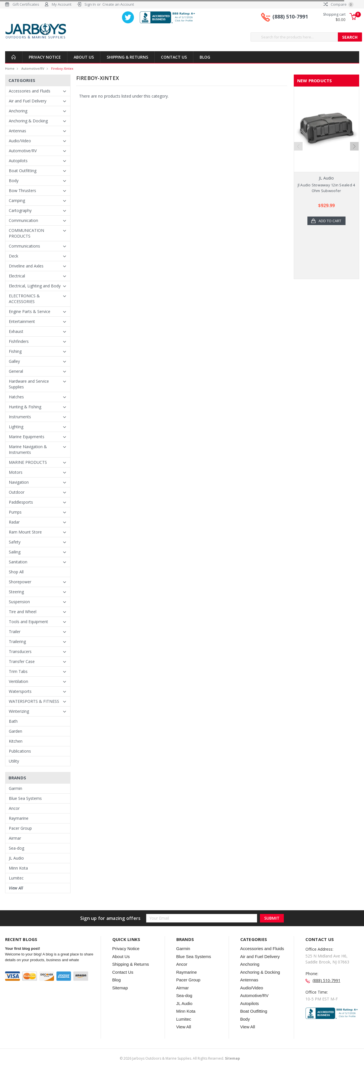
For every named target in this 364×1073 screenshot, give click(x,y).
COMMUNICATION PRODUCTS (26, 233)
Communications (24, 246)
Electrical (17, 276)
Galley (14, 361)
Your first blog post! (22, 948)
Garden (15, 731)
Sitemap (120, 987)
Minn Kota (18, 868)
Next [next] (354, 146)
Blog (205, 57)
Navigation (19, 482)
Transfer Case (22, 661)
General (16, 371)
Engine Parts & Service (29, 311)
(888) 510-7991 (290, 16)
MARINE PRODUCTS (28, 462)
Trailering (17, 641)
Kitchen (15, 741)
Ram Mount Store (25, 532)
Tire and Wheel (22, 611)
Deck (13, 256)
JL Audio (16, 858)
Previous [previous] (298, 146)
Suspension (19, 601)
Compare (338, 4)
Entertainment (22, 321)
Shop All (16, 571)
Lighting (16, 426)
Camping (17, 200)
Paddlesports (21, 502)
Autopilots (18, 160)
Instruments (20, 416)
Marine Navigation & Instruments (28, 449)
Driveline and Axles (26, 266)
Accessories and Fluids (29, 91)
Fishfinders (19, 341)
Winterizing (19, 711)
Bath (13, 721)
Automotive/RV (32, 68)
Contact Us (174, 57)
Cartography (20, 210)
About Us (84, 57)
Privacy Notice (45, 57)
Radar (14, 522)
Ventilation (18, 681)
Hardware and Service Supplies (29, 384)
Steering (16, 591)
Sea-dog (16, 848)
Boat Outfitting (22, 170)
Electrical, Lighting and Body (35, 286)
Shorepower (20, 581)
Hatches (16, 396)
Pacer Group (20, 828)
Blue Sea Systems (25, 798)
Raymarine (18, 818)
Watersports (20, 691)
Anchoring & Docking (28, 120)
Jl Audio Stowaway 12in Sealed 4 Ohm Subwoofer (326, 187)
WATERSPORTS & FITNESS (34, 701)
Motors (15, 472)
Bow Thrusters (22, 190)
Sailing (14, 552)
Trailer (14, 631)
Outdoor (16, 492)
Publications (20, 751)
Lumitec (16, 878)
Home (10, 68)
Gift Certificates (26, 4)
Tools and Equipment (28, 621)
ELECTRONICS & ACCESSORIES (24, 298)
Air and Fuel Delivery (27, 101)
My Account (61, 4)
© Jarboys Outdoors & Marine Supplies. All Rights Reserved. (180, 1058)
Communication (23, 220)
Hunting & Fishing (25, 406)
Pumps (15, 512)
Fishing (15, 351)
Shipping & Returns (127, 57)
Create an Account (118, 4)
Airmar (15, 838)
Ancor (14, 808)
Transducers (20, 651)
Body (13, 180)
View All (16, 888)
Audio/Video (20, 140)
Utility (14, 761)
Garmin (15, 788)
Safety (14, 542)
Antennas (17, 130)
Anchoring (18, 111)
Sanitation (18, 562)
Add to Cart (329, 220)
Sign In (90, 4)
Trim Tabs (18, 671)
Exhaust (16, 331)
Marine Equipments (26, 436)
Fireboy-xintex (62, 68)
